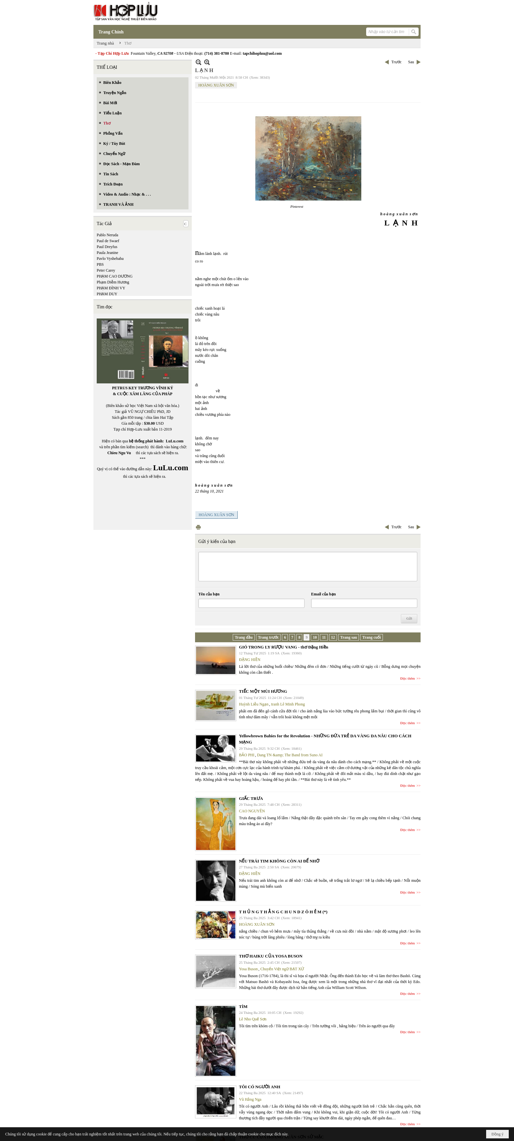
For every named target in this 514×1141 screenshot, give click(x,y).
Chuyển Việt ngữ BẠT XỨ (282, 969)
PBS (100, 264)
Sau (411, 62)
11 (324, 637)
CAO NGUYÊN (252, 811)
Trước (396, 62)
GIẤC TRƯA (251, 798)
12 (333, 637)
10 (315, 637)
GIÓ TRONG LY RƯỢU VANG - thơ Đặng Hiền (283, 647)
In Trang (198, 527)
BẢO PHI (246, 755)
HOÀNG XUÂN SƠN (216, 85)
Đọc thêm (407, 678)
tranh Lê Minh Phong (288, 704)
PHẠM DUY (107, 294)
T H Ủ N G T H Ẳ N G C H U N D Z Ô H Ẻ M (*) (283, 911)
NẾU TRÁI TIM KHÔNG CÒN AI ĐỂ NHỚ (279, 861)
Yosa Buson (248, 969)
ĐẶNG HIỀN (249, 659)
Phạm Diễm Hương (113, 282)
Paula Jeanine (107, 252)
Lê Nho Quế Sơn (253, 1019)
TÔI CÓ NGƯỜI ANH (259, 1086)
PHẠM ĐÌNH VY (111, 288)
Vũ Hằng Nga (250, 1099)
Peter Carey (106, 270)
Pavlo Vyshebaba (110, 258)
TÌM (243, 1006)
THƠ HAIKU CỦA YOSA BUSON (271, 956)
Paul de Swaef (108, 241)
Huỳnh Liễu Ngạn (253, 704)
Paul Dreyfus (107, 246)
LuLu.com (175, 441)
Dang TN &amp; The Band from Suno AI (290, 755)
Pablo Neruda (107, 235)
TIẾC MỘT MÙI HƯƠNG (263, 691)
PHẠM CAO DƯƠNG (114, 276)
